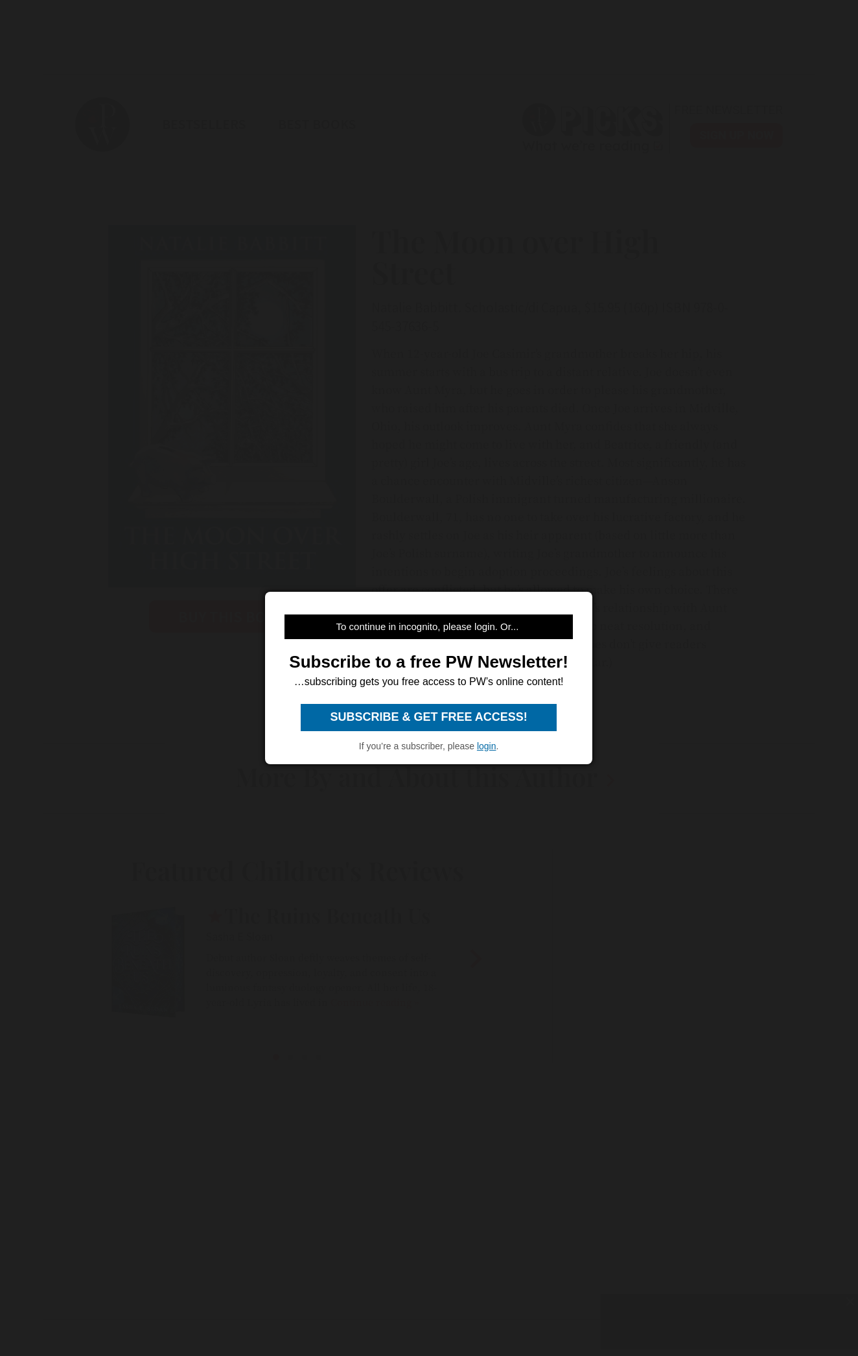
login (486, 746)
